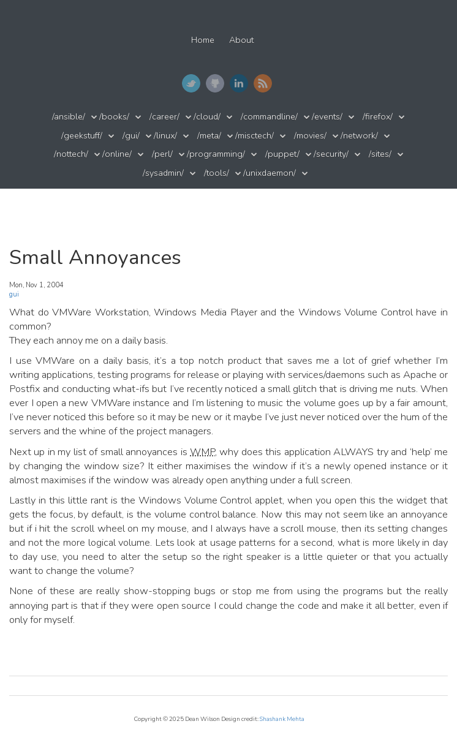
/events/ (327, 117)
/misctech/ (254, 135)
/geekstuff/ (81, 135)
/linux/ (165, 135)
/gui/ (131, 135)
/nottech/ (71, 154)
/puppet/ (282, 154)
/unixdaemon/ (269, 173)
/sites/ (380, 154)
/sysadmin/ (163, 173)
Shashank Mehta (282, 719)
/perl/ (162, 154)
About (241, 40)
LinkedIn (239, 83)
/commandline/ (269, 117)
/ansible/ (68, 117)
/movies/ (310, 135)
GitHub (215, 83)
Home (202, 40)
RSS (263, 83)
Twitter (191, 83)
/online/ (117, 154)
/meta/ (209, 135)
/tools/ (216, 173)
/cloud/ (207, 117)
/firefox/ (378, 117)
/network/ (359, 135)
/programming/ (216, 154)
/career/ (164, 117)
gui (14, 294)
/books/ (114, 117)
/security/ (331, 154)
